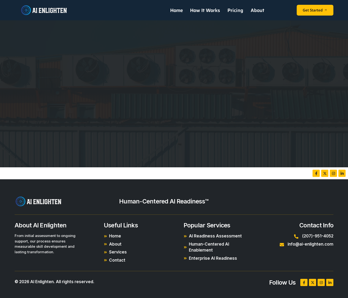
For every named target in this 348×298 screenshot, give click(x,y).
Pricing (236, 10)
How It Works (205, 10)
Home (177, 10)
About (257, 10)
